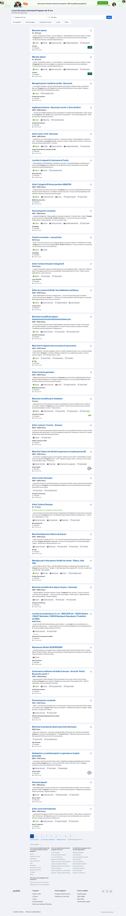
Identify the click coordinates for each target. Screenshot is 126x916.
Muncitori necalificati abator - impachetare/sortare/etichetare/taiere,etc (51, 318)
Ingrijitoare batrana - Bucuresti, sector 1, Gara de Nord (56, 107)
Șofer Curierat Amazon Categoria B (48, 264)
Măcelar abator (39, 57)
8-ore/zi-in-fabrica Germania (58, 854)
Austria (32, 854)
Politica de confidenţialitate (33, 912)
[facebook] (103, 891)
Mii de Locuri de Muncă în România (42, 904)
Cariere (34, 899)
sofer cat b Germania (78, 861)
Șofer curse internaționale (44, 809)
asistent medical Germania (79, 863)
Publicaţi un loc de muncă (62, 896)
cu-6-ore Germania (56, 868)
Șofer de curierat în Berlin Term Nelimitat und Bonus (55, 290)
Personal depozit (39, 782)
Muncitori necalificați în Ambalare (47, 398)
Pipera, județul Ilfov (35, 861)
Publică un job (102, 3)
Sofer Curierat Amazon (42, 504)
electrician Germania (78, 852)
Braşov (32, 874)
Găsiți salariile (81, 896)
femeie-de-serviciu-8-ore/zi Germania (61, 861)
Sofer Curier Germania (42, 478)
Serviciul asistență (37, 901)
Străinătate (33, 865)
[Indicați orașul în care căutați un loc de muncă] (65, 17)
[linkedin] (111, 891)
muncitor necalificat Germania (80, 857)
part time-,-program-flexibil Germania (60, 872)
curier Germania (77, 854)
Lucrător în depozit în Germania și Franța (50, 160)
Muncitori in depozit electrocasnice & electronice (54, 346)
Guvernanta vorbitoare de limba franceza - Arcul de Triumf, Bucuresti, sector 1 (58, 672)
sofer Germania (77, 859)
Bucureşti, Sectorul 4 (35, 870)
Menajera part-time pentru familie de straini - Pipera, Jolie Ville (58, 561)
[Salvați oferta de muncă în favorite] (91, 30)
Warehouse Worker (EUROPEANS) (47, 647)
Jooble (111, 912)
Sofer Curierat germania (43, 372)
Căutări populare (36, 844)
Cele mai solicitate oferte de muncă (39, 882)
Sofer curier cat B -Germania (45, 134)
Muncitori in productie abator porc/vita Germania (54, 727)
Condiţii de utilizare (18, 912)
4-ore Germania (55, 852)
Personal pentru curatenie (43, 211)
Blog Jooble (80, 899)
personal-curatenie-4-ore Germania (60, 866)
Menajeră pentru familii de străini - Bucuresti (52, 83)
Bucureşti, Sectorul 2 (35, 867)
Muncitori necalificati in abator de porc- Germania (54, 587)
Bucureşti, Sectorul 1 (35, 856)
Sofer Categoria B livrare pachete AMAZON (51, 184)
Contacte (35, 896)
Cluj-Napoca (33, 858)
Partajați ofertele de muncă (62, 894)
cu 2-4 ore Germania (56, 857)
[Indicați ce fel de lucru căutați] (29, 17)
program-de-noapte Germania (58, 863)
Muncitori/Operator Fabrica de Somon (49, 534)
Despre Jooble (36, 894)
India (31, 863)
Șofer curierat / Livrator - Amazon (47, 425)
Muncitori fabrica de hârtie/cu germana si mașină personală (59, 451)
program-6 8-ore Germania (58, 859)
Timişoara (32, 872)
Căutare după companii (83, 901)
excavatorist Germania (78, 868)
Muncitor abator (39, 30)
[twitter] (107, 891)
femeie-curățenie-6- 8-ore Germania (60, 870)
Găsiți (109, 17)
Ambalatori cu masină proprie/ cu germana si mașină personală (55, 754)
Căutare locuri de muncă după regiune (40, 884)
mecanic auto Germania (79, 872)
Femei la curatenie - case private (47, 237)
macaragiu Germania (78, 866)
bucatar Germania (77, 870)
